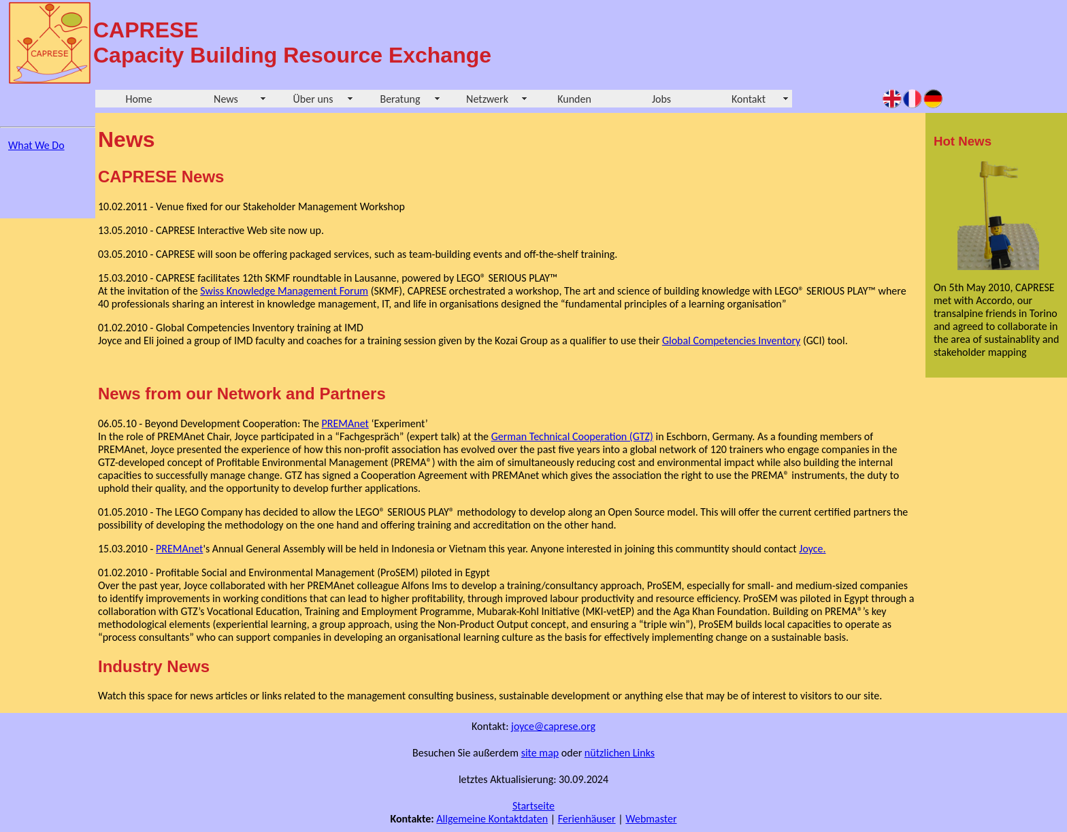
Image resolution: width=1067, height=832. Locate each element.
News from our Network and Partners (242, 393)
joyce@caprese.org (553, 726)
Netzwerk (487, 99)
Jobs (661, 99)
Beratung (400, 99)
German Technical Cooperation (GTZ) (572, 436)
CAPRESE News (161, 176)
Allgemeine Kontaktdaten (492, 818)
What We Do (36, 145)
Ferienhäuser (587, 818)
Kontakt (749, 99)
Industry (130, 666)
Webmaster (650, 818)
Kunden (574, 99)
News (226, 99)
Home (138, 99)
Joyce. (812, 548)
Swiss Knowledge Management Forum (284, 290)
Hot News (962, 141)
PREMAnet (345, 423)
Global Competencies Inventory (731, 340)
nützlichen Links (620, 752)
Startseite (533, 805)
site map (540, 752)
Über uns (313, 99)
